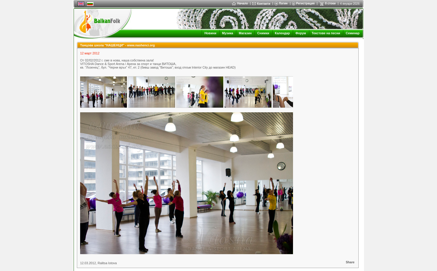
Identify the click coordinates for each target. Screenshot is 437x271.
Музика (227, 33)
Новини (210, 33)
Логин (283, 3)
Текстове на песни (326, 33)
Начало (240, 3)
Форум (300, 33)
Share (350, 262)
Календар (282, 33)
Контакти (263, 3)
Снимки (263, 33)
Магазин (245, 33)
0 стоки (330, 3)
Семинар (353, 33)
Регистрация (305, 3)
